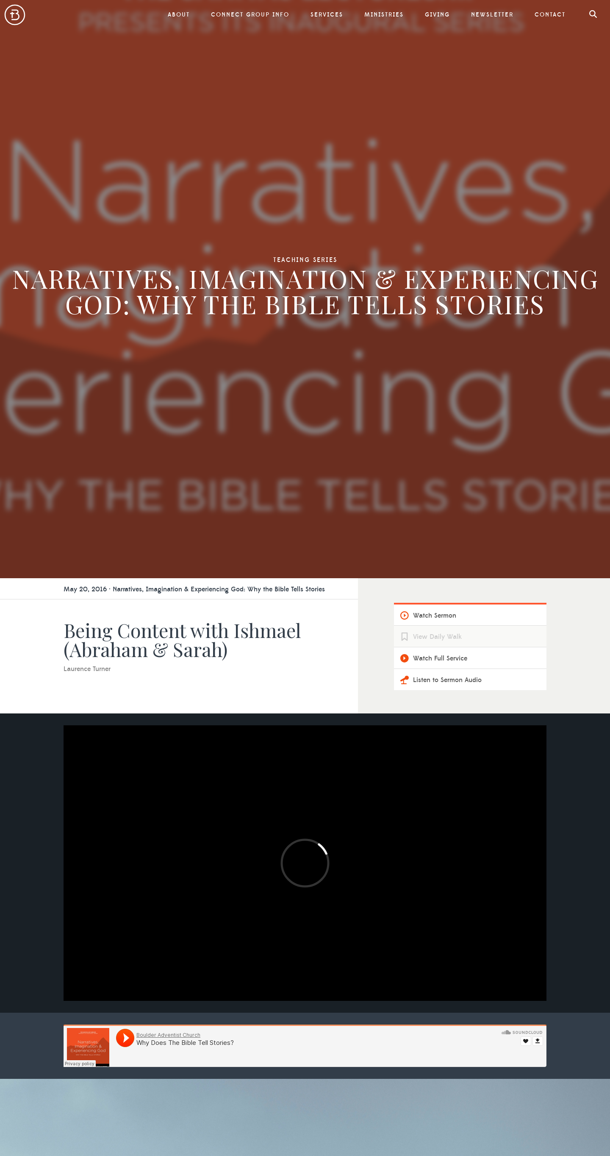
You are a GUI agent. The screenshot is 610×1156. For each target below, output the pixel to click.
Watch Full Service (440, 658)
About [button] (179, 15)
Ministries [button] (384, 15)
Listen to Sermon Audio (447, 680)
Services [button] (327, 15)
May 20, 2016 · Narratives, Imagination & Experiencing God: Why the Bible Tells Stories (194, 589)
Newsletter (492, 15)
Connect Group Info (250, 15)
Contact (550, 15)
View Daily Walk (437, 636)
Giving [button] (437, 15)
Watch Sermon (434, 615)
